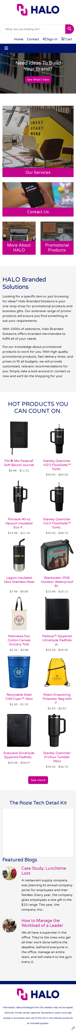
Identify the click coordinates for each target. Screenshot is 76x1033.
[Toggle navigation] (6, 48)
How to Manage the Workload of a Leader (42, 923)
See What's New (38, 79)
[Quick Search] (32, 29)
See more (38, 780)
